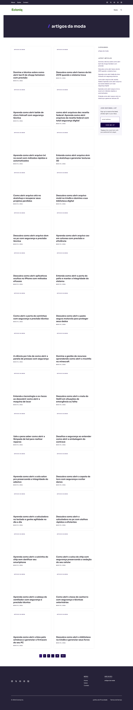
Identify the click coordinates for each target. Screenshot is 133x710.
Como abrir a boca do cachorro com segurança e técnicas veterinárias (72, 600)
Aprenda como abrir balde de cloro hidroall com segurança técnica (28, 115)
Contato (86, 685)
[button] (120, 10)
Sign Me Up (110, 125)
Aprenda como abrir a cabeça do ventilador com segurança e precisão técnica (30, 600)
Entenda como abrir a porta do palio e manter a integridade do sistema (72, 278)
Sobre (86, 683)
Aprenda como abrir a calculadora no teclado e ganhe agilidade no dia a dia (30, 519)
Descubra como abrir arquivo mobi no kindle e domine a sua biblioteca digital (72, 198)
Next (63, 656)
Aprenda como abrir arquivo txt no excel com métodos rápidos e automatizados (30, 158)
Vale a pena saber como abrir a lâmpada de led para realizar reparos (29, 439)
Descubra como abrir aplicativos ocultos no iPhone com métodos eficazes (30, 278)
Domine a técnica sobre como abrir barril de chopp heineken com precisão (29, 75)
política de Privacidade (100, 700)
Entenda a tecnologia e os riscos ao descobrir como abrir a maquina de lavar (30, 399)
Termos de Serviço (116, 700)
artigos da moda (19, 49)
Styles (19, 2)
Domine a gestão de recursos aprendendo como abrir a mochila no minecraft (73, 359)
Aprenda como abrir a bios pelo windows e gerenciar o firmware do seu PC (30, 640)
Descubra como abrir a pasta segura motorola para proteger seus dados (72, 319)
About (13, 2)
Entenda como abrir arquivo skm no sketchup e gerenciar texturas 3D (73, 158)
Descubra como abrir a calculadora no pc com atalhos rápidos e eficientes (72, 519)
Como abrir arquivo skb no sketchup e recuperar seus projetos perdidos (27, 198)
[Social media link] (107, 2)
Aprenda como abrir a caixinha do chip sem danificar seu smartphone (30, 560)
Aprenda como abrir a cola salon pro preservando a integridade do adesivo (30, 479)
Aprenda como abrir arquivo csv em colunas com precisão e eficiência (72, 238)
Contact (25, 2)
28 (57, 656)
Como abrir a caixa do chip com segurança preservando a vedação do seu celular (74, 560)
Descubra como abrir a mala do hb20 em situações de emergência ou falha (72, 399)
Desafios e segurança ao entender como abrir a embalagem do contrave (73, 439)
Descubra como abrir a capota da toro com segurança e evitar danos (73, 479)
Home (116, 10)
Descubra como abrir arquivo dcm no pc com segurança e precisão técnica (30, 238)
